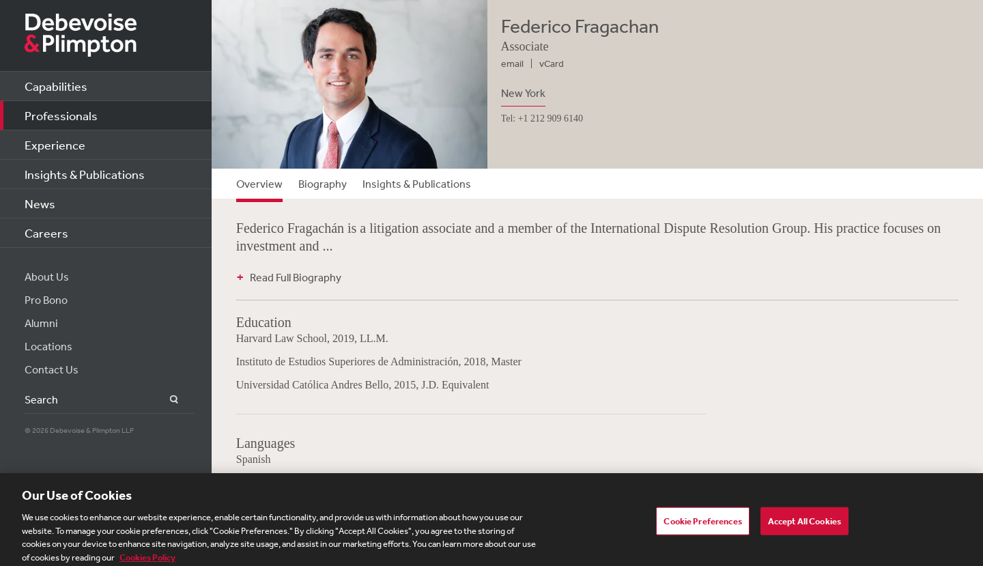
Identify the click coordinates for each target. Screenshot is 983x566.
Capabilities (56, 86)
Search (166, 399)
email (512, 63)
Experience (55, 144)
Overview (259, 183)
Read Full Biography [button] (295, 277)
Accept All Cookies (804, 525)
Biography (322, 183)
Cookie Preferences (702, 525)
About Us (47, 276)
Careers (46, 232)
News (40, 203)
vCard (551, 63)
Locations (48, 346)
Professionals (61, 115)
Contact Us (52, 369)
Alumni (41, 323)
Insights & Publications (85, 174)
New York (523, 93)
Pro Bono (46, 300)
